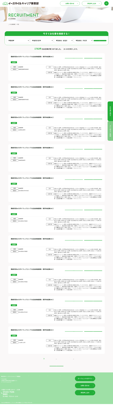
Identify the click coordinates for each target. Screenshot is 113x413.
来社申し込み (91, 3)
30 (66, 364)
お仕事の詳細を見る (73, 58)
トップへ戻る (56, 374)
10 (58, 364)
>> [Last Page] (76, 364)
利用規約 (62, 390)
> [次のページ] (72, 364)
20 (62, 364)
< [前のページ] (36, 364)
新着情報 (42, 387)
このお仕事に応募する (93, 58)
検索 (101, 40)
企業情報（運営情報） (66, 387)
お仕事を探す (32, 387)
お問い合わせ (69, 3)
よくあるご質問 (51, 387)
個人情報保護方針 (65, 394)
